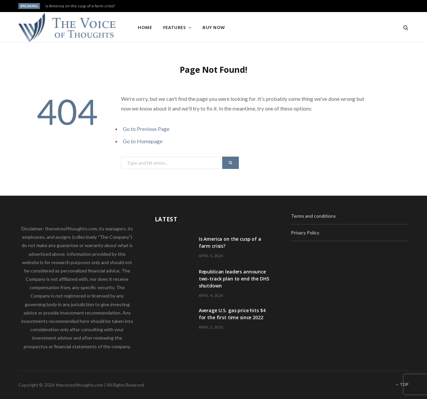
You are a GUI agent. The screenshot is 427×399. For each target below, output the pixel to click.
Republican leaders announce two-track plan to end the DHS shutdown (234, 278)
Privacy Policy (305, 232)
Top (402, 384)
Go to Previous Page (146, 129)
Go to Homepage (142, 141)
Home (145, 27)
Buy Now (213, 27)
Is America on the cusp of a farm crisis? (80, 6)
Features (174, 27)
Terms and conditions (313, 216)
